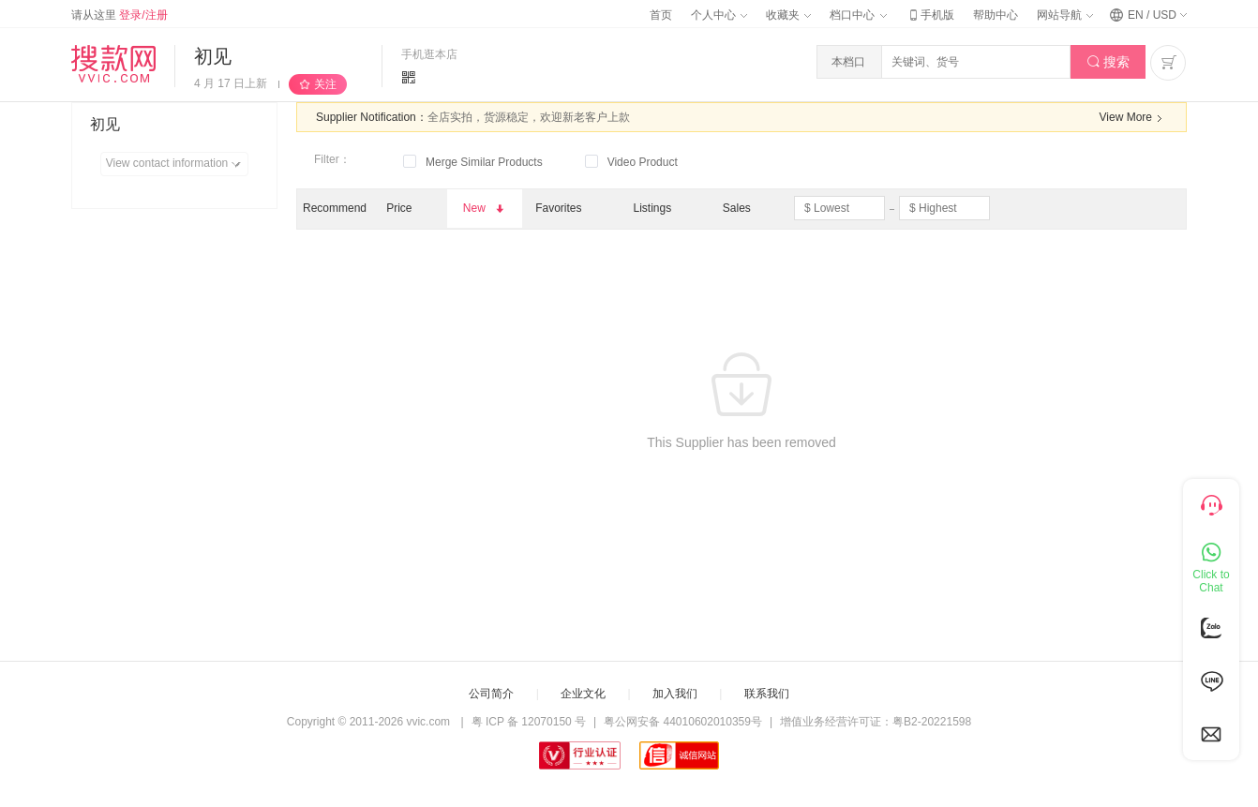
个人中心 (719, 15)
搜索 (1108, 62)
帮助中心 (995, 15)
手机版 (930, 15)
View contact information (176, 164)
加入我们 (674, 693)
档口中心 (858, 15)
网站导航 (1065, 15)
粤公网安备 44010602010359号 (683, 721)
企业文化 (583, 693)
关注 (325, 84)
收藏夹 (788, 15)
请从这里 (119, 15)
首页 (661, 15)
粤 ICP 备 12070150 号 (529, 721)
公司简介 (491, 693)
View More (1133, 118)
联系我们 (766, 693)
